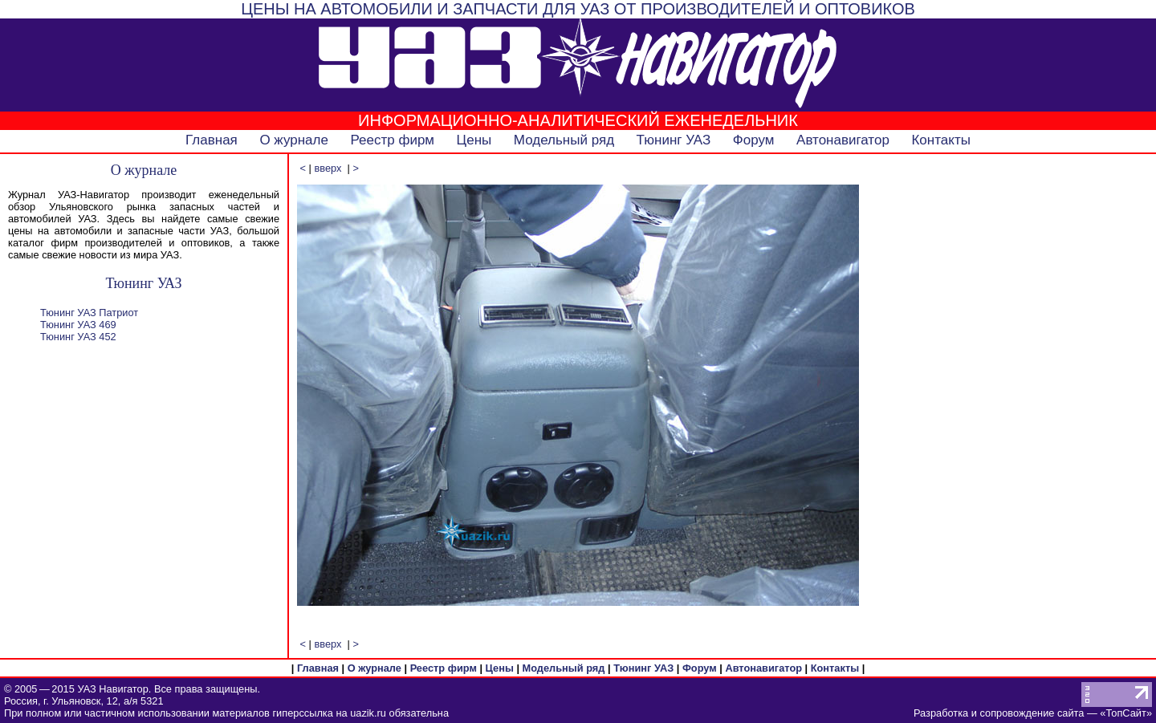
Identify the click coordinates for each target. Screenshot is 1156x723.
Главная (211, 140)
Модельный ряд (564, 140)
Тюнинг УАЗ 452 (78, 337)
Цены (474, 140)
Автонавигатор (842, 140)
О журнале (293, 140)
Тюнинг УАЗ (674, 140)
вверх (327, 168)
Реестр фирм (392, 140)
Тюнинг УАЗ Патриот (89, 313)
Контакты (940, 140)
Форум (754, 140)
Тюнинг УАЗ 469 (78, 325)
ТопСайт (1125, 713)
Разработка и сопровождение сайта (999, 713)
